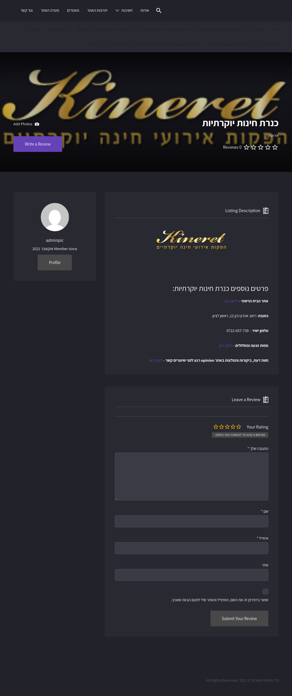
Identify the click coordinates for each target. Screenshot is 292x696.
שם (264, 511)
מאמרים (73, 10)
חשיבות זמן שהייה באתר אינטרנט (165, 29)
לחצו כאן (231, 300)
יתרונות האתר (97, 10)
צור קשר (27, 10)
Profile (54, 262)
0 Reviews (232, 147)
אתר (265, 565)
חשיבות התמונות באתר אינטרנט (221, 29)
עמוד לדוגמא (119, 44)
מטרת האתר (50, 10)
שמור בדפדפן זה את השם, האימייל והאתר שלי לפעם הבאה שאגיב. (219, 599)
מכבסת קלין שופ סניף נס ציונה (230, 44)
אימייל (262, 538)
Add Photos (26, 124)
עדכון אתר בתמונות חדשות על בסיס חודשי (168, 44)
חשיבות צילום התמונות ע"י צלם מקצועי (104, 29)
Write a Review (38, 144)
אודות (144, 10)
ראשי (275, 29)
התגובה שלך (258, 448)
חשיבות (127, 10)
